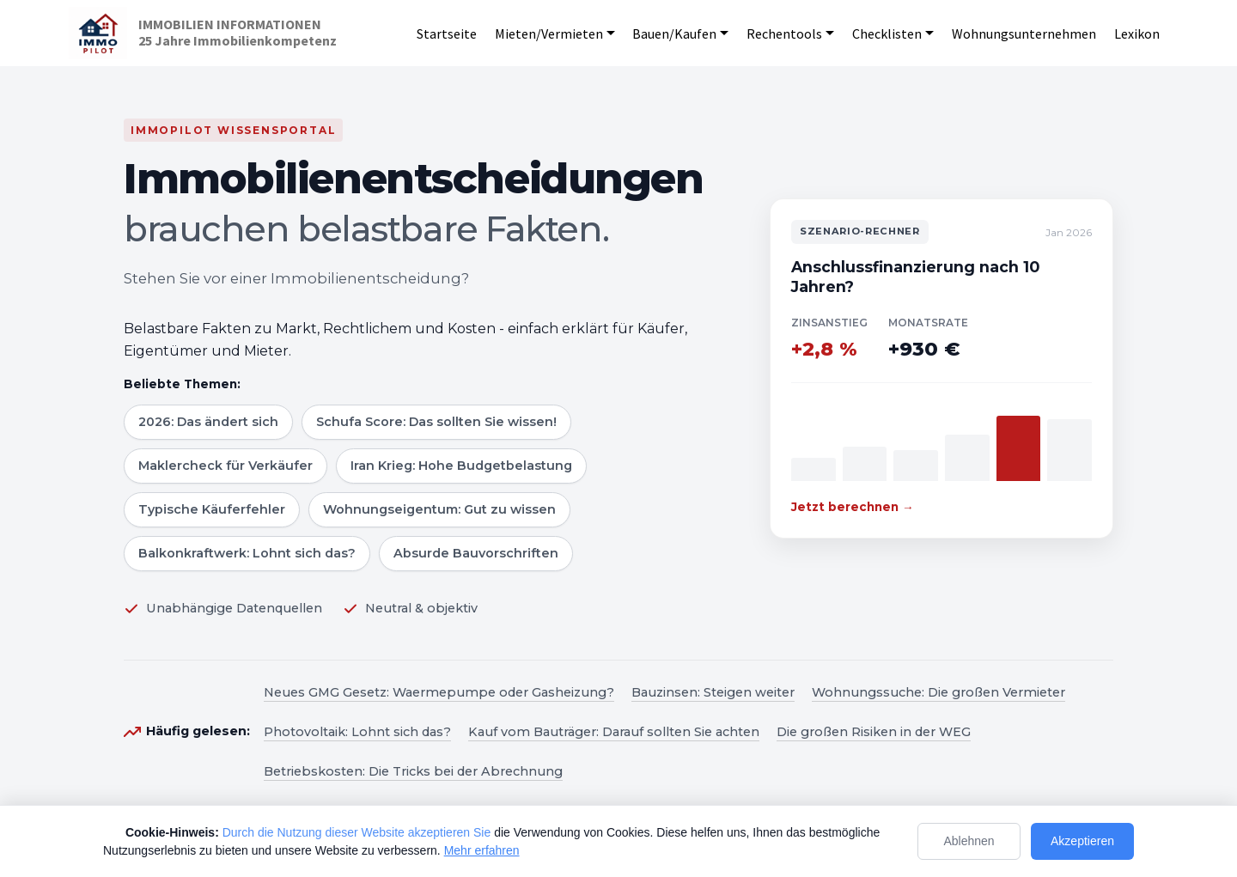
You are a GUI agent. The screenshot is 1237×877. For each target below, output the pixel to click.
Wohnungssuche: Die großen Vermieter (938, 692)
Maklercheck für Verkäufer (225, 465)
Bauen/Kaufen (674, 33)
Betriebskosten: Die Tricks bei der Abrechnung (413, 771)
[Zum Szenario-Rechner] (941, 368)
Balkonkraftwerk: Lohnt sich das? (247, 553)
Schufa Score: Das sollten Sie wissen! (436, 421)
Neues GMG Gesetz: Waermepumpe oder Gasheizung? (439, 692)
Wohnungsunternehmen (1024, 33)
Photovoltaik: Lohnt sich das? (357, 732)
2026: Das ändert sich (208, 421)
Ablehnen (968, 841)
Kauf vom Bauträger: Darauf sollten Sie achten (613, 732)
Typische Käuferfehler (211, 509)
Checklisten (887, 33)
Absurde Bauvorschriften (475, 553)
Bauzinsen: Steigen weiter (713, 692)
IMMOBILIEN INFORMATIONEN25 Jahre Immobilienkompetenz (237, 32)
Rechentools (784, 33)
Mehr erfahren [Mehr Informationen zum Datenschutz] (482, 850)
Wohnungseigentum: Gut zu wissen (439, 509)
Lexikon (1137, 33)
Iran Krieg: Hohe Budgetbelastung (461, 465)
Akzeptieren (1082, 841)
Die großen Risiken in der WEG (874, 732)
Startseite (447, 33)
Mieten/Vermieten (549, 33)
